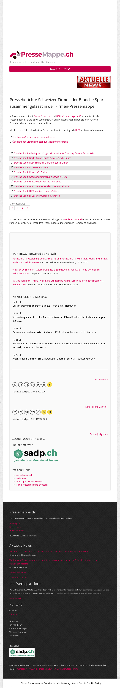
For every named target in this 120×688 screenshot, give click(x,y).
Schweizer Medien (18, 577)
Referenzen (15, 527)
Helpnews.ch (22, 478)
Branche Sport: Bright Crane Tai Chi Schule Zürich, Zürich (42, 157)
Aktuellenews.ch (24, 475)
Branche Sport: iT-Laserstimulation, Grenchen (37, 195)
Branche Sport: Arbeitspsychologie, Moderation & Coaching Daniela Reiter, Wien (54, 153)
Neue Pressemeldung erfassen (32, 484)
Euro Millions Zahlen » (96, 406)
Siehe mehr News (17, 572)
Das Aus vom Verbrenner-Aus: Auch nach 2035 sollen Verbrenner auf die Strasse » (54, 332)
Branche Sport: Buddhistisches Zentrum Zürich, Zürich (41, 162)
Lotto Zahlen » (100, 379)
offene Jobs (14, 523)
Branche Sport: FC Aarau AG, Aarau (31, 167)
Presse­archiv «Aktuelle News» (33, 62)
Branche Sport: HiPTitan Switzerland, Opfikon (36, 191)
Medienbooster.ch (73, 219)
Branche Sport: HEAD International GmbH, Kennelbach (41, 186)
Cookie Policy (94, 683)
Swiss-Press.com (42, 116)
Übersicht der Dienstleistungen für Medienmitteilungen (40, 141)
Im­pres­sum (21, 668)
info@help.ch (15, 614)
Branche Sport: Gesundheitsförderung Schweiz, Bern (40, 176)
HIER (77, 130)
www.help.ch (15, 598)
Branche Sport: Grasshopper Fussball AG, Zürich (38, 181)
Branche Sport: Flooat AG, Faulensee (32, 172)
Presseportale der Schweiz (29, 481)
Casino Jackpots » (99, 434)
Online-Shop (16, 530)
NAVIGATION (60, 69)
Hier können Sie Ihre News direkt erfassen (33, 136)
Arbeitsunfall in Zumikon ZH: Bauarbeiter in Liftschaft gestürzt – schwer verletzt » (54, 358)
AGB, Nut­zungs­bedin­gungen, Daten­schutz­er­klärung (53, 668)
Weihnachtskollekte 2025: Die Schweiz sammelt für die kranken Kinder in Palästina (48, 551)
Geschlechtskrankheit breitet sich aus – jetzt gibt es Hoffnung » (44, 305)
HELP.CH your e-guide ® (68, 116)
